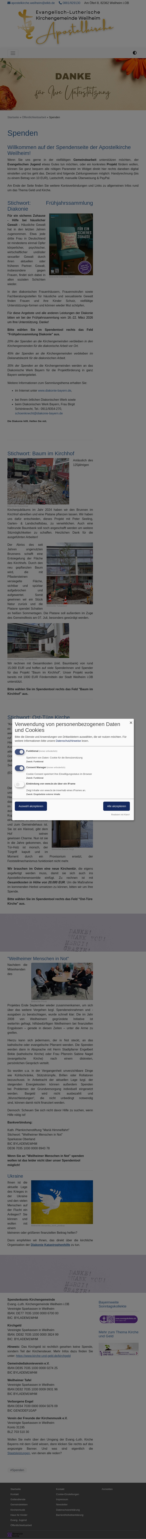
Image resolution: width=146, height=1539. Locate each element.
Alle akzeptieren (116, 806)
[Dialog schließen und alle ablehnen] (131, 721)
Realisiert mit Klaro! (120, 814)
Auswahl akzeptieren (31, 806)
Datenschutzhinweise (68, 740)
